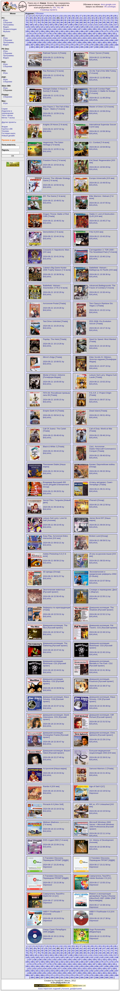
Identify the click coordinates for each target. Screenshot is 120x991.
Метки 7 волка (8, 118)
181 (64, 33)
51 (27, 20)
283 (111, 45)
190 (109, 33)
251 (44, 42)
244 (101, 40)
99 (27, 25)
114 (100, 25)
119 (32, 27)
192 (27, 36)
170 (101, 31)
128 (77, 27)
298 (96, 47)
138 (34, 29)
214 (44, 38)
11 (57, 16)
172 (111, 31)
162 (62, 31)
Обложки (39, 13)
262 (99, 42)
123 (52, 27)
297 (91, 47)
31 (42, 18)
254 (59, 42)
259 (84, 42)
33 (50, 18)
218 (64, 38)
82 (54, 22)
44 (92, 18)
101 (36, 25)
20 (92, 16)
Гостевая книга (8, 133)
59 (58, 20)
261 (94, 42)
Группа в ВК (7, 129)
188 (99, 33)
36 (62, 18)
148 (84, 29)
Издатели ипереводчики (7, 112)
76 (31, 22)
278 (86, 45)
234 (52, 40)
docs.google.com (108, 4)
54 (38, 20)
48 (108, 18)
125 (62, 27)
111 (85, 25)
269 (42, 45)
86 (69, 22)
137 (29, 29)
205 (91, 36)
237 (67, 40)
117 (115, 25)
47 (104, 18)
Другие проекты (9, 122)
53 (35, 20)
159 (47, 31)
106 (60, 25)
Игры (5, 20)
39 (73, 18)
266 (27, 45)
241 (86, 40)
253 (54, 42)
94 (100, 22)
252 (49, 42)
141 (49, 29)
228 (114, 38)
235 (57, 40)
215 (49, 38)
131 (91, 27)
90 (85, 22)
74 (116, 20)
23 (103, 16)
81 (50, 22)
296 (86, 47)
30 (38, 18)
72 (108, 20)
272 (57, 45)
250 (39, 42)
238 (71, 40)
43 (89, 18)
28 (31, 18)
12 (61, 16)
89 (81, 22)
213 (39, 38)
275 (71, 45)
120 (37, 27)
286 (37, 47)
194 (37, 36)
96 (108, 22)
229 (27, 40)
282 (106, 45)
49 (112, 18)
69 (96, 20)
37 (65, 18)
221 (79, 38)
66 (85, 20)
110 (80, 25)
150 (94, 29)
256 (69, 42)
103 (46, 25)
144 (64, 29)
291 (62, 47)
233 (47, 40)
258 (79, 42)
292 (67, 47)
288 (47, 47)
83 (58, 22)
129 (81, 27)
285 (32, 47)
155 (27, 31)
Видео (6, 27)
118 (27, 27)
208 (106, 36)
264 (109, 42)
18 (84, 16)
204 (86, 36)
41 (81, 18)
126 (67, 27)
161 (57, 31)
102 (41, 25)
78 (38, 22)
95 (104, 22)
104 (50, 25)
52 (31, 20)
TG (58, 7)
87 (73, 22)
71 (104, 20)
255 (64, 42)
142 (54, 29)
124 (57, 27)
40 (77, 18)
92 (92, 22)
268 (37, 45)
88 (77, 22)
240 (81, 40)
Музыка (6, 31)
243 (96, 40)
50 (116, 18)
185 (84, 33)
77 (35, 22)
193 (32, 36)
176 (39, 33)
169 (96, 31)
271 (52, 45)
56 (46, 20)
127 (71, 27)
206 (96, 36)
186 (89, 33)
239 (77, 40)
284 (116, 45)
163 (67, 31)
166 (81, 31)
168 (91, 31)
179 (54, 33)
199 (62, 36)
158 (42, 31)
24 (107, 16)
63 (73, 20)
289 (52, 47)
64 (77, 20)
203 (81, 36)
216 (54, 38)
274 (67, 45)
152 (104, 29)
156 (32, 31)
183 (74, 33)
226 (104, 38)
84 (62, 22)
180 (59, 33)
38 (69, 18)
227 (109, 38)
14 (69, 16)
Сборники (7, 22)
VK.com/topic (110, 7)
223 (89, 38)
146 (74, 29)
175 (34, 33)
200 (67, 36)
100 (31, 25)
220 (74, 38)
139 (39, 29)
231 (37, 40)
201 (71, 36)
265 (114, 42)
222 (84, 38)
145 (69, 29)
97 (112, 22)
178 (49, 33)
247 (116, 40)
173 (116, 31)
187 (94, 33)
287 (42, 47)
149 (89, 29)
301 (111, 47)
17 (80, 16)
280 (96, 45)
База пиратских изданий (49, 988)
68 (92, 20)
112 (90, 25)
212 (34, 38)
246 (111, 40)
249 (34, 42)
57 (50, 20)
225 (99, 38)
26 (115, 16)
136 (116, 27)
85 (65, 22)
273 (62, 45)
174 (29, 33)
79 (42, 22)
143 (59, 29)
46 (100, 18)
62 (69, 20)
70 (100, 20)
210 (116, 36)
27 (27, 18)
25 (111, 16)
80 (46, 22)
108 (70, 25)
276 (77, 45)
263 (104, 42)
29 (35, 18)
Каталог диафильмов (72, 988)
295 (81, 47)
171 (106, 31)
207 (101, 36)
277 (81, 45)
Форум (5, 127)
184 (79, 33)
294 (77, 47)
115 (105, 25)
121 (42, 27)
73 (112, 20)
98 (116, 22)
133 (101, 27)
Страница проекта (48, 10)
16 (77, 16)
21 (96, 16)
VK (62, 7)
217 (59, 38)
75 (27, 22)
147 (79, 29)
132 (96, 27)
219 (69, 38)
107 (66, 25)
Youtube (5, 131)
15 (73, 16)
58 (54, 20)
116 (110, 25)
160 (52, 31)
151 (99, 29)
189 (104, 33)
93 (96, 22)
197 (52, 36)
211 (29, 38)
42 (85, 18)
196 (47, 36)
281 (101, 45)
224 (94, 38)
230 (32, 40)
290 (57, 47)
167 (86, 31)
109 (75, 25)
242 (91, 40)
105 (56, 25)
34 (54, 18)
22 (100, 16)
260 (89, 42)
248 (29, 42)
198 (57, 36)
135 (111, 27)
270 (47, 45)
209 (111, 36)
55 (42, 20)
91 (89, 22)
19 (88, 16)
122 (47, 27)
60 (62, 20)
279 (91, 45)
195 (42, 36)
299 (101, 47)
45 (96, 18)
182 (69, 33)
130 (86, 27)
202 (77, 36)
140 (44, 29)
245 (106, 40)
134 (106, 27)
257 (74, 42)
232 (42, 40)
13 (65, 16)
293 (71, 47)
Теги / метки (7, 115)
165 (77, 31)
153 (109, 29)
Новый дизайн (8, 135)
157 (37, 31)
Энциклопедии (10, 29)
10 (53, 16)
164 (71, 31)
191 (114, 33)
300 (106, 47)
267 (32, 45)
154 (114, 29)
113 (95, 25)
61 (65, 20)
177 (44, 33)
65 (81, 20)
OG (54, 7)
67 (89, 20)
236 (62, 40)
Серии (4, 109)
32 (46, 18)
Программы (8, 25)
